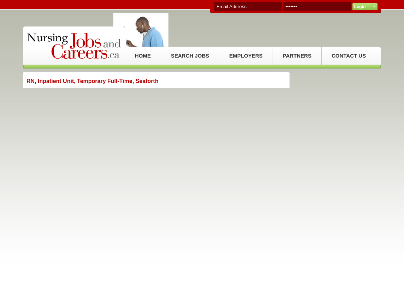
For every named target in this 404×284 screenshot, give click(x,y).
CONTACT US (349, 56)
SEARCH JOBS (190, 56)
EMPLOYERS (245, 56)
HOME (143, 56)
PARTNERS (297, 56)
